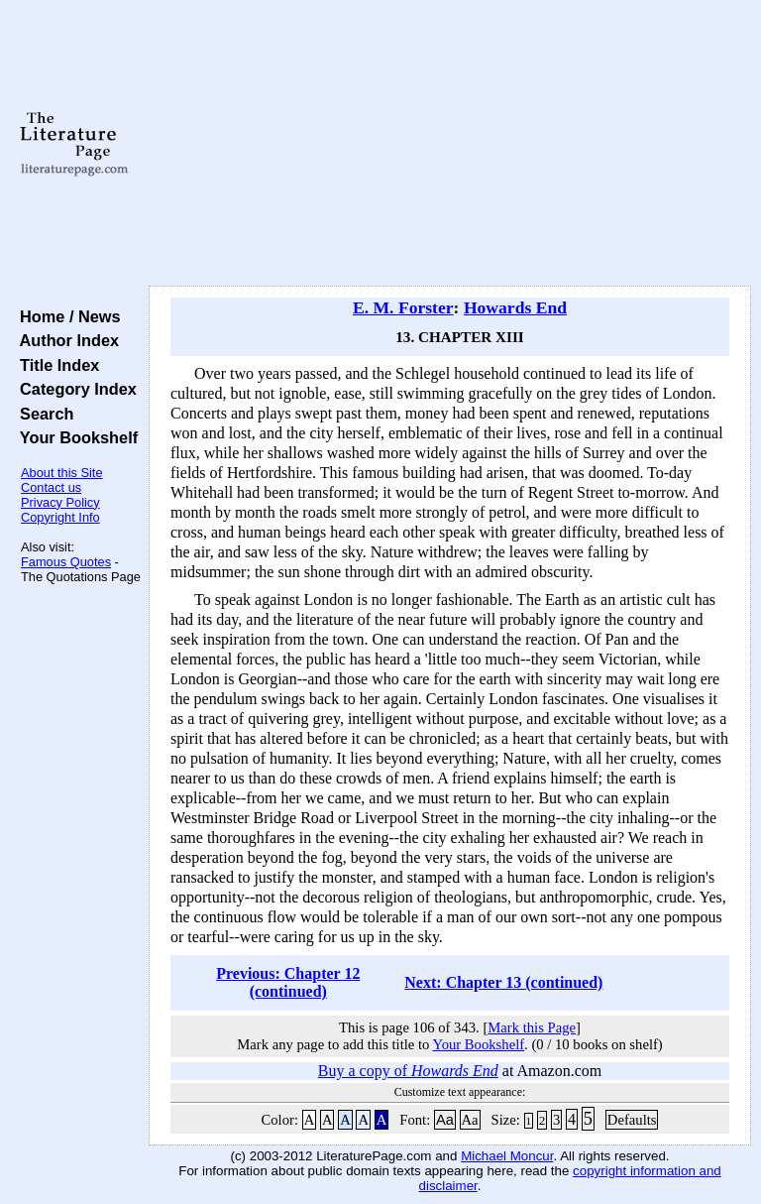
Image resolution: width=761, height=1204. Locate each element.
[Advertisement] (450, 144)
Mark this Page (532, 1027)
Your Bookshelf (74, 437)
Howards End (515, 307)
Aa (445, 1120)
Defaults (632, 1120)
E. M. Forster (403, 307)
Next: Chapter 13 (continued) (503, 982)
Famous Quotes (66, 561)
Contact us (51, 487)
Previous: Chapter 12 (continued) (288, 982)
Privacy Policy (60, 502)
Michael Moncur (507, 1155)
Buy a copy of (408, 1070)
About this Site (62, 472)
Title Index (55, 365)
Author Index (65, 340)
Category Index (74, 389)
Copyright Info (60, 517)
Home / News (66, 316)
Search (42, 413)
